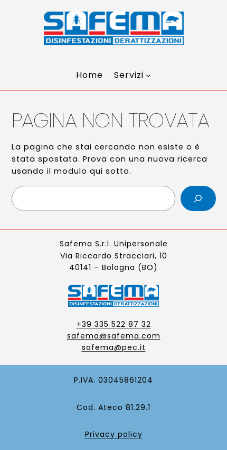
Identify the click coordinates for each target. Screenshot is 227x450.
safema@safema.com (113, 336)
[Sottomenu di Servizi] (132, 75)
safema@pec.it (114, 347)
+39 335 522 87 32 (114, 324)
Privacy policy (114, 434)
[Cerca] (198, 198)
